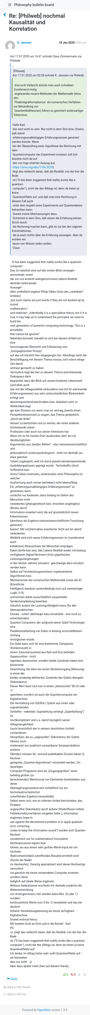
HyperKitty (43, 1010)
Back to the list (14, 994)
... (12, 65)
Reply (12, 978)
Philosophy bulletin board (34, 5)
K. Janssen (24, 42)
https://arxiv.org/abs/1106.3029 (33, 167)
